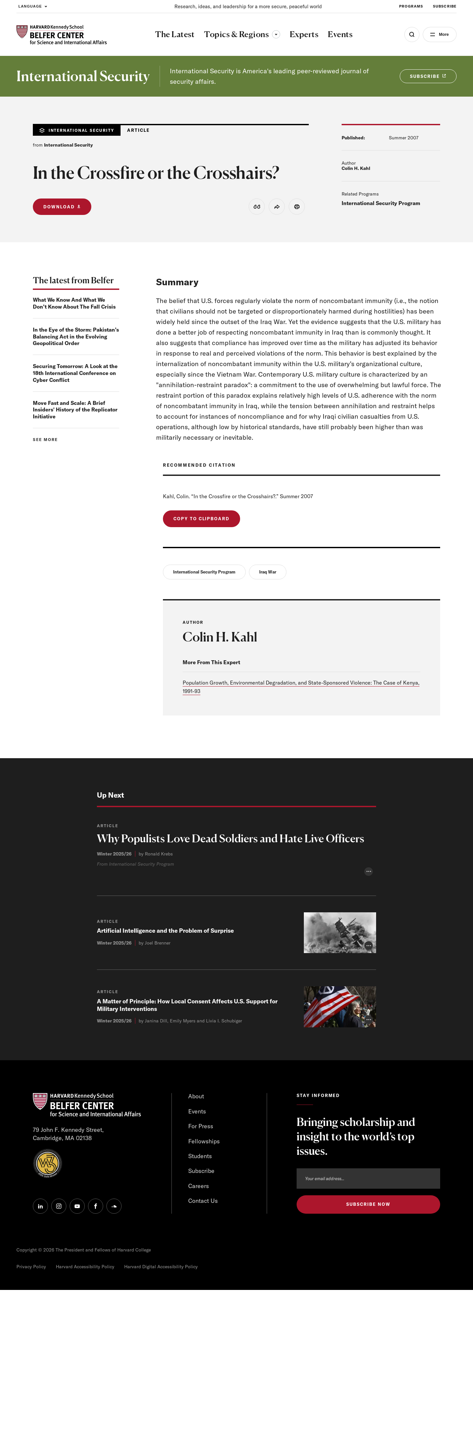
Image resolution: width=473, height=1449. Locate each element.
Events (197, 1270)
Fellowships (204, 1300)
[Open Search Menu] (409, 34)
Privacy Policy (31, 1426)
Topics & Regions (241, 34)
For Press (201, 1285)
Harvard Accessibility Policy (85, 1426)
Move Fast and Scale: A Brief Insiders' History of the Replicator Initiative (75, 410)
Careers (198, 1345)
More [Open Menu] (442, 34)
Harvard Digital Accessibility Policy (161, 1426)
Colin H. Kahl (356, 168)
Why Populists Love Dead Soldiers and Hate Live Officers (234, 839)
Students (200, 1315)
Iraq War (267, 571)
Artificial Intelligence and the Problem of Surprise (165, 1089)
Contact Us (203, 1360)
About (196, 1255)
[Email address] (368, 1337)
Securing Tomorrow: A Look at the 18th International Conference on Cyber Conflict (75, 373)
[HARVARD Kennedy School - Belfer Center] (61, 34)
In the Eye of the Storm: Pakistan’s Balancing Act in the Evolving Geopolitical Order (76, 336)
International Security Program (381, 203)
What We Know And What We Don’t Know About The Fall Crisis (74, 303)
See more (45, 439)
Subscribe (201, 1330)
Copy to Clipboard (201, 518)
